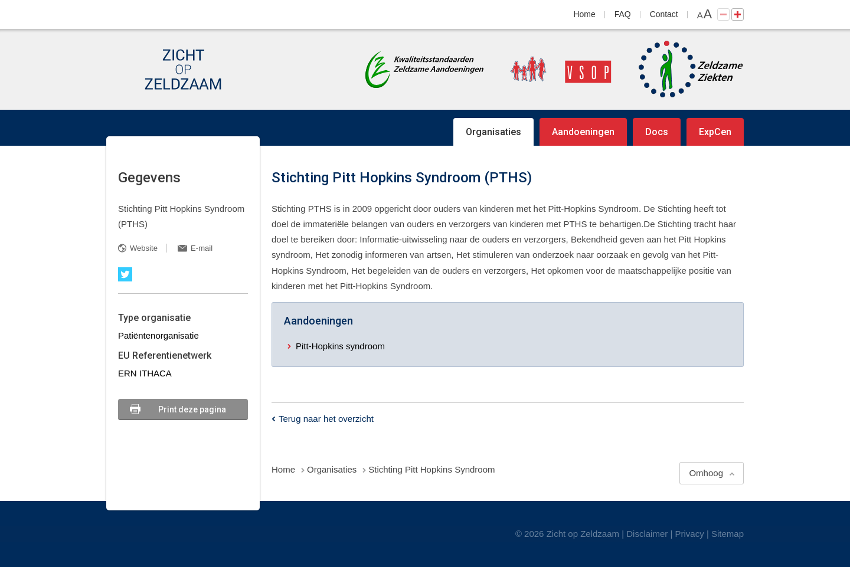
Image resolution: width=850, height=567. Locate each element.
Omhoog (706, 473)
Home (585, 14)
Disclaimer (647, 534)
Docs (656, 131)
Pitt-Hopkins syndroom (340, 346)
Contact (664, 14)
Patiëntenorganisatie (158, 335)
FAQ (622, 14)
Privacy (689, 534)
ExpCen (715, 131)
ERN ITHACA (145, 373)
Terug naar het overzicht (326, 419)
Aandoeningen (583, 131)
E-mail (201, 248)
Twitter (125, 274)
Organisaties (493, 131)
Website (144, 248)
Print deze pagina (192, 409)
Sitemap (727, 534)
